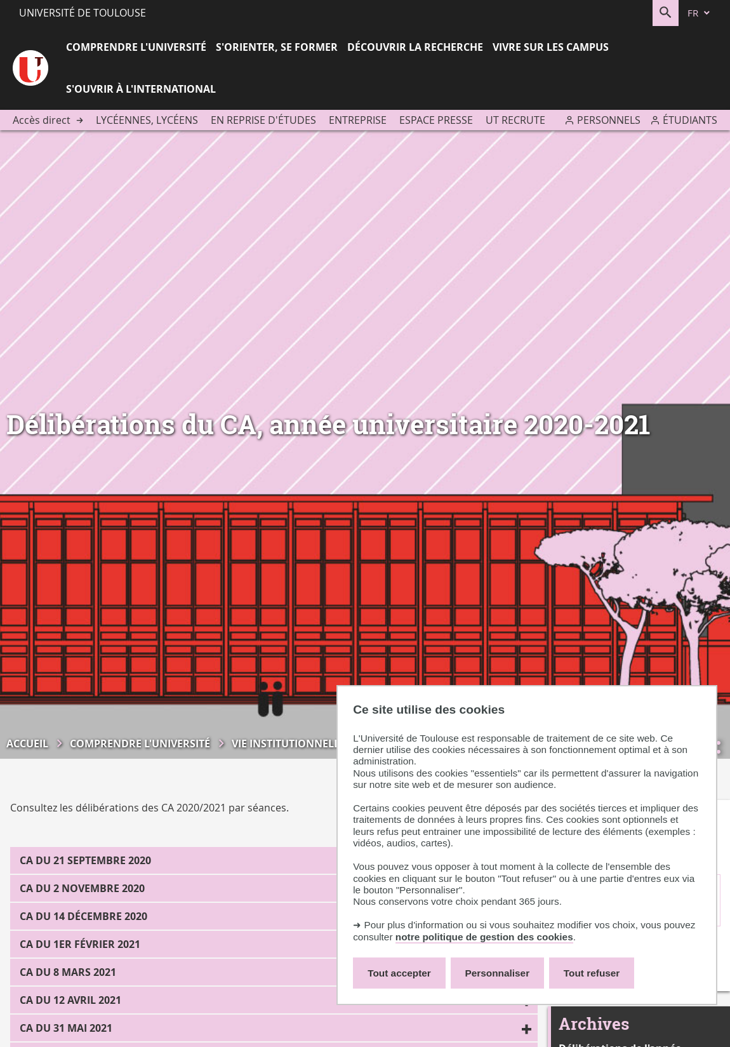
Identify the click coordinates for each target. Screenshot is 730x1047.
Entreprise (358, 120)
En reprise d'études (263, 120)
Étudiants (690, 120)
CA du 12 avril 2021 (70, 1000)
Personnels (608, 120)
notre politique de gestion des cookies (484, 936)
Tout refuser (592, 973)
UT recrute (515, 120)
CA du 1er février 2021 (80, 944)
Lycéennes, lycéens (147, 120)
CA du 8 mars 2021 (68, 972)
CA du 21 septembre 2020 (85, 860)
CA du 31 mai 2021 (66, 1028)
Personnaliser (497, 973)
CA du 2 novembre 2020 (82, 888)
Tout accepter (399, 973)
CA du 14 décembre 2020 (83, 916)
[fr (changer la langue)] (699, 13)
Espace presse (436, 120)
